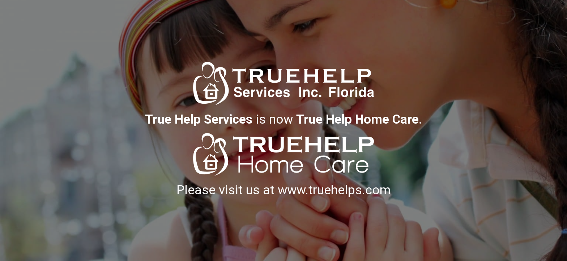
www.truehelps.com (334, 190)
